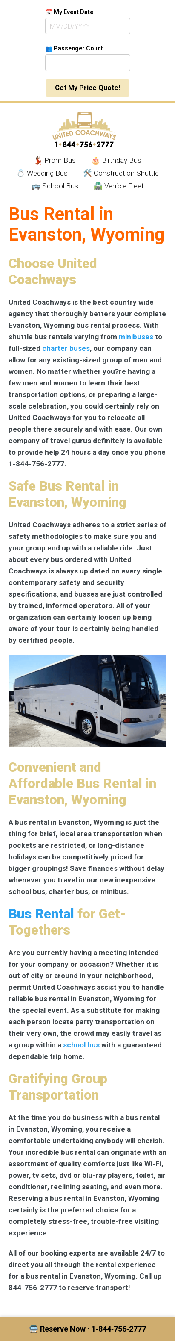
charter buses (66, 348)
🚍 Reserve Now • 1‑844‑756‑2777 (87, 1328)
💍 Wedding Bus (42, 173)
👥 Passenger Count (74, 48)
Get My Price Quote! (87, 88)
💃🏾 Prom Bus (55, 160)
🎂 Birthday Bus (116, 160)
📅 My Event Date (69, 12)
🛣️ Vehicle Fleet (119, 186)
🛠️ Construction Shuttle (121, 173)
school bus (81, 1045)
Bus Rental (41, 914)
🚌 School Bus (55, 186)
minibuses (136, 336)
